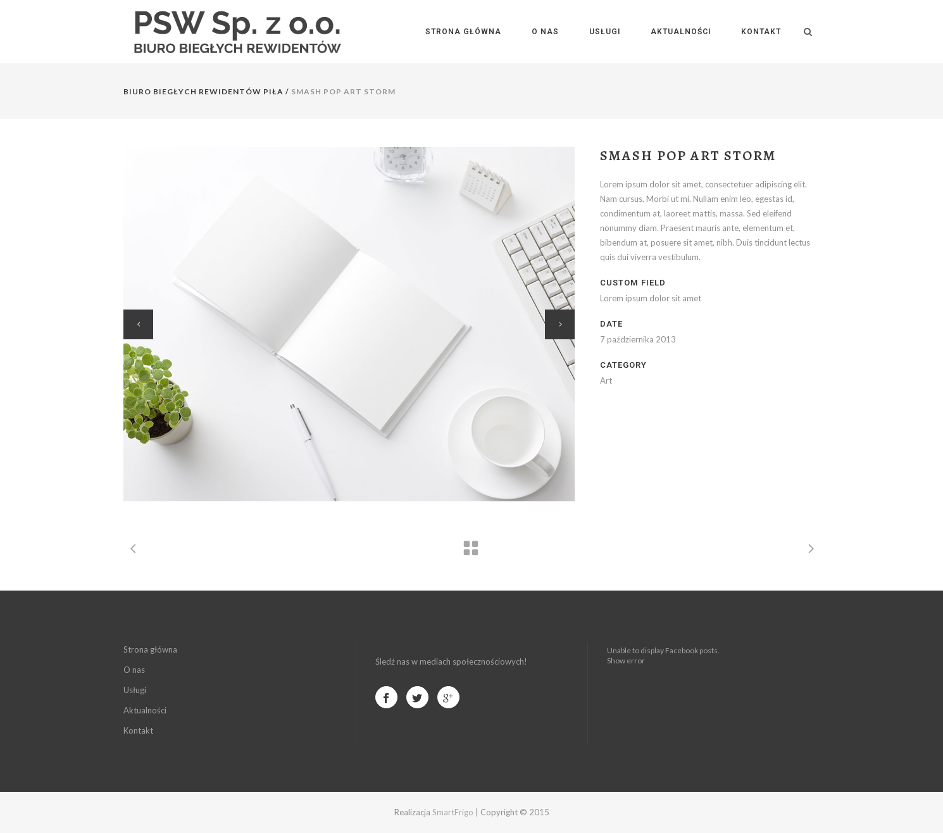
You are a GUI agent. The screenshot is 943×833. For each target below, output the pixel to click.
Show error (626, 660)
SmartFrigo (452, 812)
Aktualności (144, 710)
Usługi (134, 690)
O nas (134, 670)
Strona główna (150, 649)
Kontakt (138, 730)
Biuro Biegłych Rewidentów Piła (203, 91)
